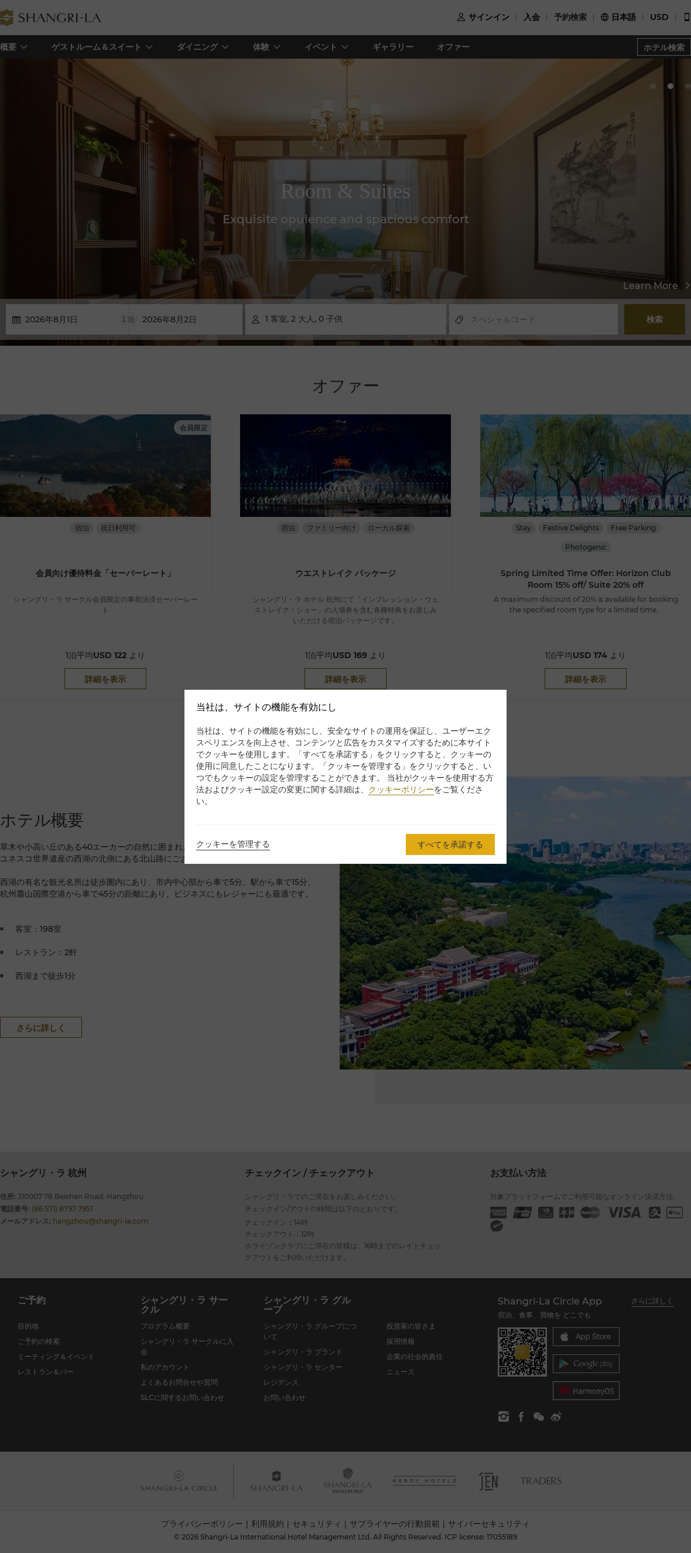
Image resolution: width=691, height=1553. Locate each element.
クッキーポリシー (401, 789)
